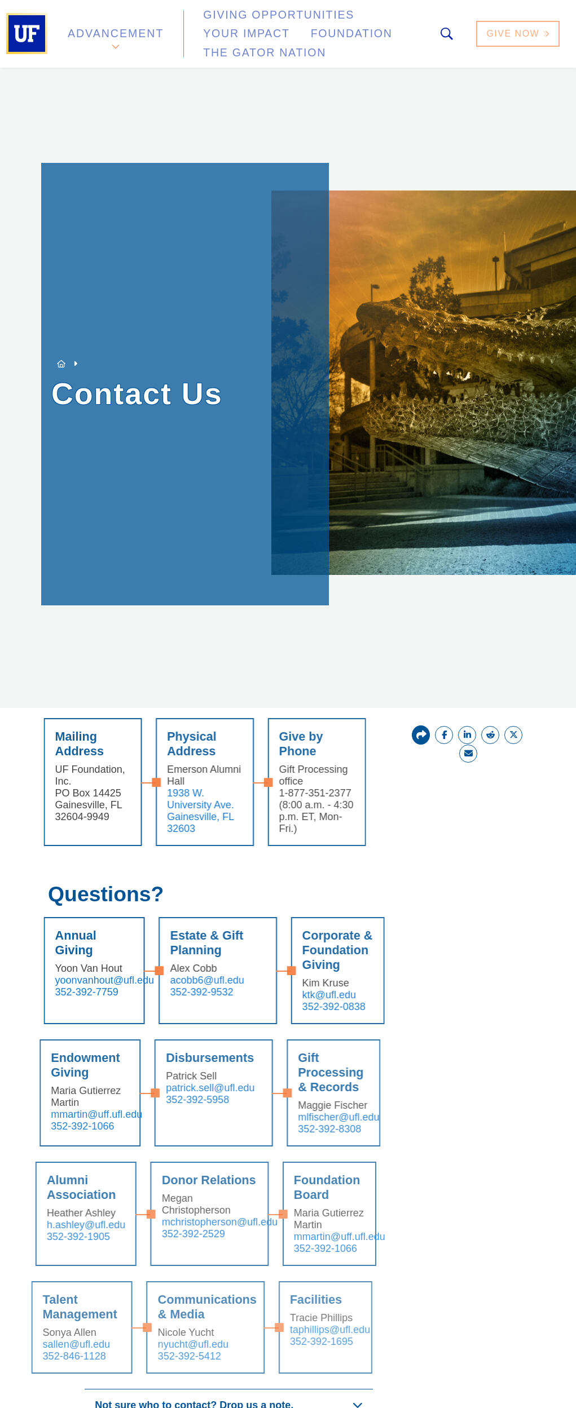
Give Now (519, 30)
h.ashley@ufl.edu (66, 1224)
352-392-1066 (63, 1126)
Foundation (228, 36)
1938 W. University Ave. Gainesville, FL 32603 (182, 810)
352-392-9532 (183, 992)
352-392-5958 (177, 1099)
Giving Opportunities (257, 24)
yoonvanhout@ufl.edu (86, 980)
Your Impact (375, 24)
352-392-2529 (173, 1233)
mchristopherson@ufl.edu (199, 1222)
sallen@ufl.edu (56, 1344)
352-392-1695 (301, 1341)
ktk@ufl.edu (310, 994)
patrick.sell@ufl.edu (190, 1087)
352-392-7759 (68, 992)
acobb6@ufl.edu (189, 980)
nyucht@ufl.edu (173, 1344)
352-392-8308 (309, 1129)
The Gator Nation (334, 36)
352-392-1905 (58, 1236)
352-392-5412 (169, 1356)
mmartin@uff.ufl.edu (77, 1114)
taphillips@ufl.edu (310, 1329)
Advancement (115, 30)
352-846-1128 (54, 1356)
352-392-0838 (314, 1006)
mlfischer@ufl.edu (318, 1117)
